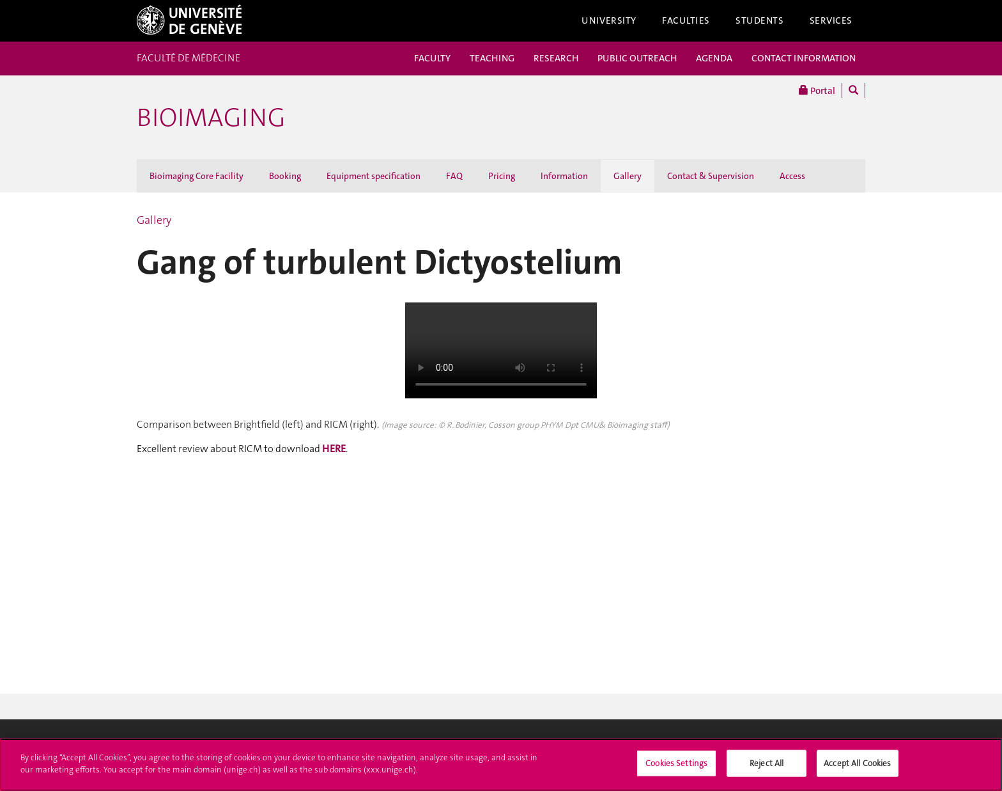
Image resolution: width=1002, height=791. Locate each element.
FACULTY (432, 58)
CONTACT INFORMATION (804, 58)
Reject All (766, 763)
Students (760, 20)
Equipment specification (373, 176)
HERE (334, 448)
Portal (817, 90)
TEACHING (492, 58)
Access (792, 176)
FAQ (454, 176)
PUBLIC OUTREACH (637, 58)
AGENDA (714, 58)
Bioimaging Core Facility (196, 176)
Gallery (627, 176)
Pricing (501, 176)
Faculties (686, 20)
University (609, 20)
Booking (285, 176)
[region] (501, 765)
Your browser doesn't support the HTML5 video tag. (501, 350)
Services (831, 20)
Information (564, 176)
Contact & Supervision (710, 176)
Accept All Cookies (857, 763)
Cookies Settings (676, 763)
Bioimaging (211, 117)
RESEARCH (556, 58)
